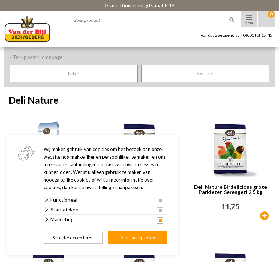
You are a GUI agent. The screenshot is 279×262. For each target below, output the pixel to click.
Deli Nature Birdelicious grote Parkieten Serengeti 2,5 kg (230, 189)
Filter (74, 73)
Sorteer (205, 73)
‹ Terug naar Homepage (36, 57)
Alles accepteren (137, 238)
